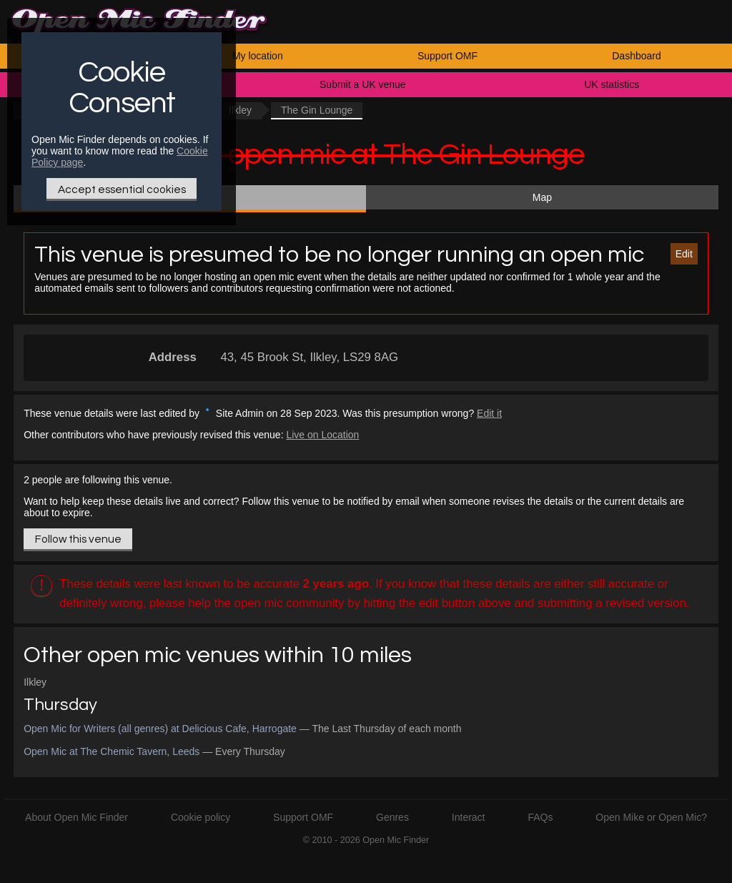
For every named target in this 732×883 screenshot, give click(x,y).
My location (257, 55)
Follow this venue (78, 539)
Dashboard (636, 55)
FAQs (540, 817)
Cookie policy (200, 817)
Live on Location (322, 434)
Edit (684, 254)
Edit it (489, 413)
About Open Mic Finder (76, 817)
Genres (392, 817)
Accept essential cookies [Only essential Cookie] (122, 189)
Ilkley (240, 110)
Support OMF (447, 55)
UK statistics (611, 84)
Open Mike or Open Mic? (651, 817)
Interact (468, 817)
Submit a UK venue (363, 84)
